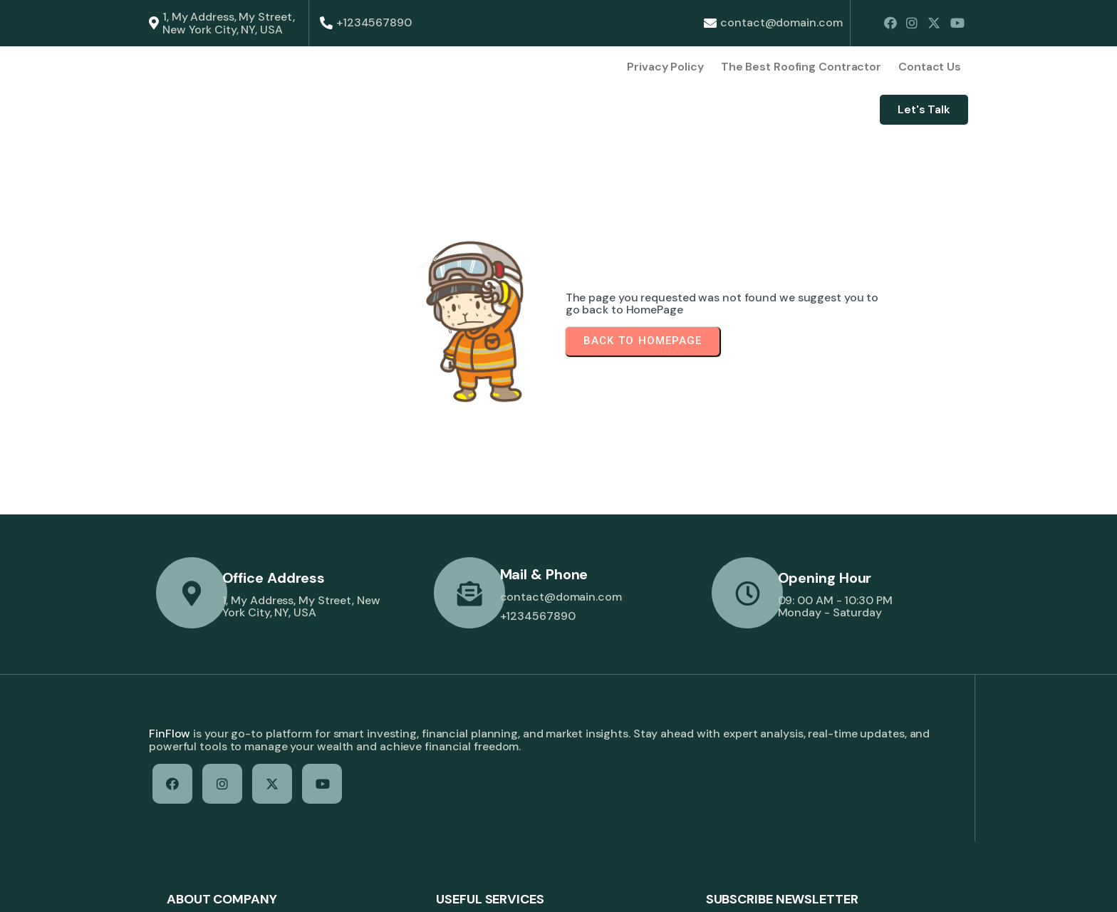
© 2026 (169, 888)
